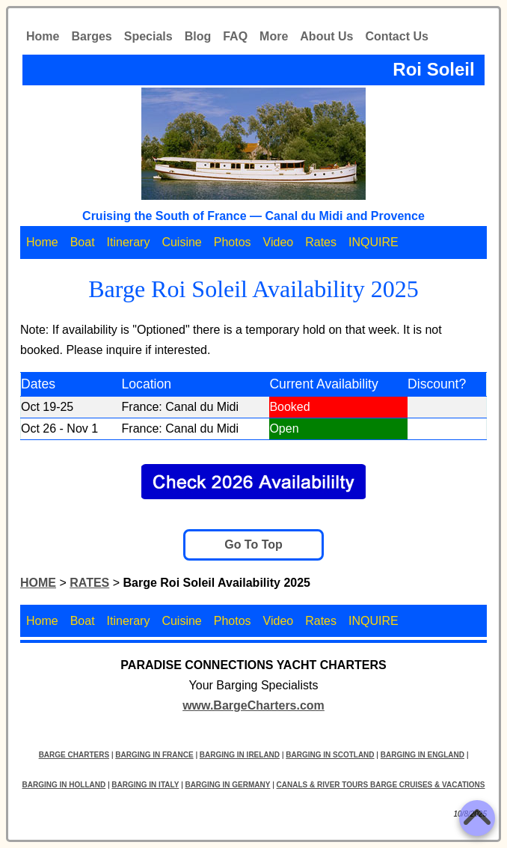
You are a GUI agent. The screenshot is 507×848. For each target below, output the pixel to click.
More (273, 36)
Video (278, 242)
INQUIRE (373, 242)
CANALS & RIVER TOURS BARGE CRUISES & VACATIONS (381, 785)
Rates (321, 242)
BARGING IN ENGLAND (422, 755)
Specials (148, 36)
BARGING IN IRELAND (240, 755)
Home (42, 36)
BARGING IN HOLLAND (64, 785)
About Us (326, 36)
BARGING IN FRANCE (154, 755)
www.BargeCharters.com (253, 705)
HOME (38, 582)
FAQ (235, 36)
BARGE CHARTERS (74, 755)
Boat (82, 242)
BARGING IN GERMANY (228, 785)
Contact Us (396, 36)
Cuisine (181, 242)
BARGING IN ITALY (145, 785)
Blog (198, 36)
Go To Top (253, 544)
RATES (89, 582)
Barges (91, 36)
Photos (232, 242)
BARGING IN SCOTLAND (330, 755)
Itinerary (128, 242)
